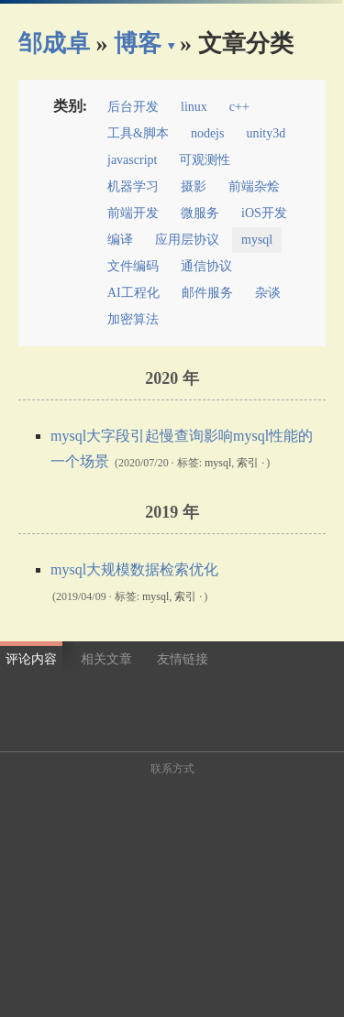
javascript (132, 160)
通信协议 (206, 266)
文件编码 (133, 266)
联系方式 (172, 768)
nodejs (208, 133)
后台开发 (133, 107)
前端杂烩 (254, 186)
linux (194, 107)
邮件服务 (207, 293)
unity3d (265, 133)
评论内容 (31, 658)
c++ (239, 107)
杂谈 (268, 293)
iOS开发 (264, 213)
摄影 (193, 186)
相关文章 (106, 658)
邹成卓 (54, 43)
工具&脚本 (138, 133)
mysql (256, 239)
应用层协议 (187, 239)
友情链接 (182, 658)
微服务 (200, 213)
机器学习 (133, 186)
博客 (137, 43)
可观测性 (204, 160)
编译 (120, 239)
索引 (248, 462)
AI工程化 (133, 293)
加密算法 (133, 319)
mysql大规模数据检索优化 (134, 569)
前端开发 (133, 213)
